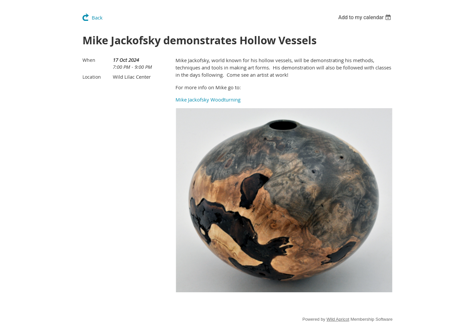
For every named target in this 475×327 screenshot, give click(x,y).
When (88, 60)
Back (97, 17)
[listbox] (365, 17)
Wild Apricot (338, 319)
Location (91, 77)
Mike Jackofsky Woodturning (207, 99)
